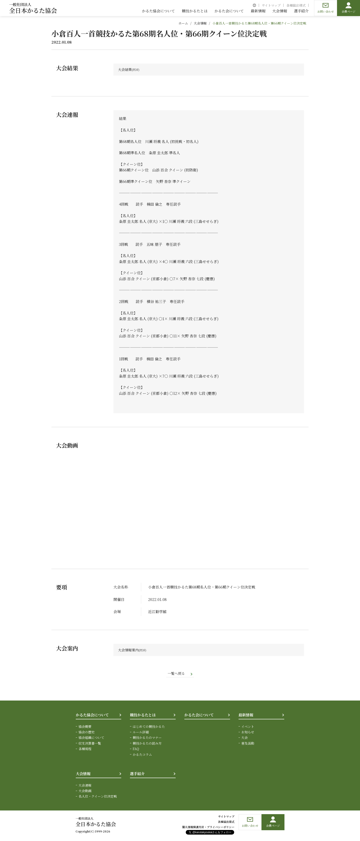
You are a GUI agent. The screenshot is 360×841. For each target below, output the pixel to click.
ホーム (183, 23)
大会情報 (200, 23)
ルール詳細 (141, 732)
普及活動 (247, 744)
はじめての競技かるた (149, 727)
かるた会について (199, 715)
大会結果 (125, 69)
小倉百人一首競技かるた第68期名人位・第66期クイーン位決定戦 (259, 23)
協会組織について (91, 738)
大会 (244, 738)
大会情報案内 (129, 650)
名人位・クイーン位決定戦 (98, 797)
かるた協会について (92, 715)
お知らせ (247, 732)
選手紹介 (137, 774)
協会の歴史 (87, 732)
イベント (247, 727)
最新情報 (246, 715)
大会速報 (85, 786)
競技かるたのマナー (147, 738)
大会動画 (85, 791)
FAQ (136, 749)
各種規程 (85, 749)
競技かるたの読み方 (147, 744)
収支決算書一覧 (90, 744)
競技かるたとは (143, 715)
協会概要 (85, 727)
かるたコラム (142, 755)
